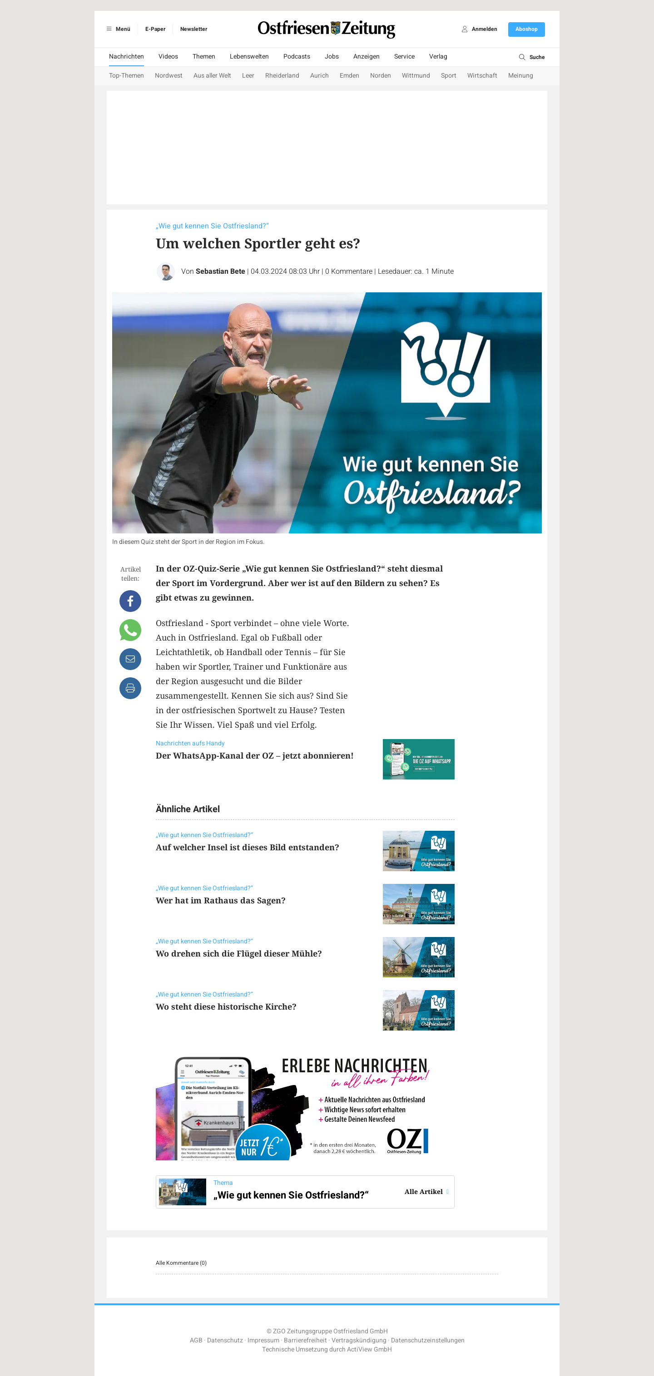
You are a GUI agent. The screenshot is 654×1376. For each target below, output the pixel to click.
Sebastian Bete (220, 271)
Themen (204, 56)
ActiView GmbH (369, 1349)
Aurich (319, 75)
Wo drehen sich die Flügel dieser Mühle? (239, 953)
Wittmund (416, 75)
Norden (380, 75)
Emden (349, 75)
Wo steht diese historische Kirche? (226, 1006)
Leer (248, 75)
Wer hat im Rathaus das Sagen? (221, 900)
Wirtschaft (482, 75)
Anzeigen (366, 56)
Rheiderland (282, 75)
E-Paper (155, 29)
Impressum (263, 1340)
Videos (168, 56)
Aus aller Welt (212, 75)
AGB (196, 1340)
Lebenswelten (249, 56)
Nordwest (169, 75)
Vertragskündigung (359, 1340)
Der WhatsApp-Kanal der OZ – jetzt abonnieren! (255, 755)
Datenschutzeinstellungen (428, 1340)
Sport (448, 75)
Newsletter (193, 29)
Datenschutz (225, 1340)
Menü (117, 29)
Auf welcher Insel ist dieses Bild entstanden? (247, 847)
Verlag (438, 56)
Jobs (332, 56)
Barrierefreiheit (305, 1340)
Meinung (520, 75)
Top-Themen (126, 75)
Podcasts (296, 56)
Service (404, 56)
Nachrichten (126, 56)
